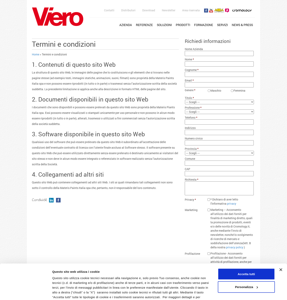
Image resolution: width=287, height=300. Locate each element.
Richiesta (192, 179)
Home (35, 54)
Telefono (191, 117)
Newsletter (168, 10)
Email (189, 80)
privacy (231, 203)
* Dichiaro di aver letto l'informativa (224, 201)
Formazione (203, 25)
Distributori (128, 10)
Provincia (192, 149)
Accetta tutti (246, 244)
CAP (187, 169)
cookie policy (174, 272)
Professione (193, 107)
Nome (189, 59)
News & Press (242, 25)
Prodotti (183, 25)
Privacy (190, 199)
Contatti (109, 10)
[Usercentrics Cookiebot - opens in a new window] (25, 292)
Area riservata (191, 10)
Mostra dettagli (63, 292)
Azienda (125, 25)
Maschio (215, 90)
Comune (190, 159)
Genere (190, 90)
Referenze (144, 25)
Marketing (191, 210)
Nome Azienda (194, 49)
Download (148, 10)
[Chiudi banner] (280, 240)
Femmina (239, 90)
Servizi (222, 25)
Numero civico (194, 138)
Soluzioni (164, 25)
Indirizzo (190, 128)
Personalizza (246, 257)
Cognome (192, 70)
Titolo (189, 98)
